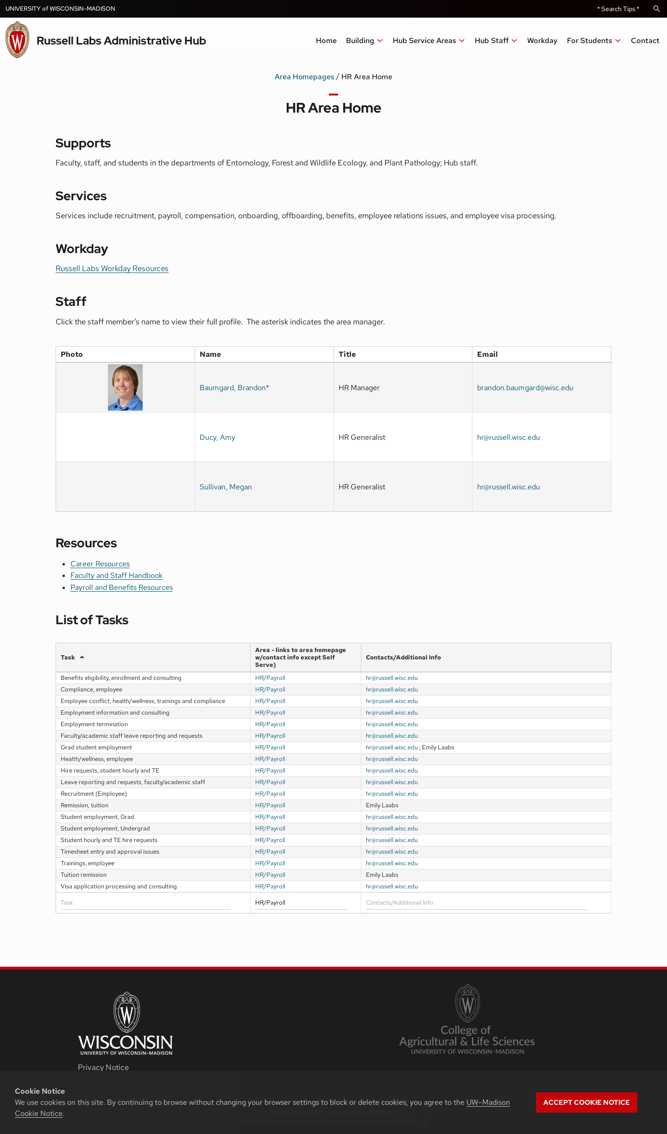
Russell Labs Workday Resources (112, 268)
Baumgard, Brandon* (234, 388)
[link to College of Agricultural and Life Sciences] (466, 1020)
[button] (429, 40)
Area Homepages (304, 76)
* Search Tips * (618, 9)
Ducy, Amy (217, 437)
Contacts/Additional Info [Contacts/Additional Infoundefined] (403, 657)
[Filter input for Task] (146, 903)
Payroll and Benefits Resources (121, 587)
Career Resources (100, 564)
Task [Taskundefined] (68, 657)
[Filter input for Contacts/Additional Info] (476, 903)
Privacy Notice (103, 1067)
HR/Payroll (270, 678)
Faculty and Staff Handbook (116, 575)
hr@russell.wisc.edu (508, 437)
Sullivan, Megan (226, 487)
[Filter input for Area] (301, 903)
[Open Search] (656, 8)
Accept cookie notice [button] (586, 1102)
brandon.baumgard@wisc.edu (525, 388)
